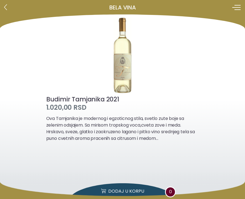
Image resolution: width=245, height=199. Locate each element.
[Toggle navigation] (237, 7)
